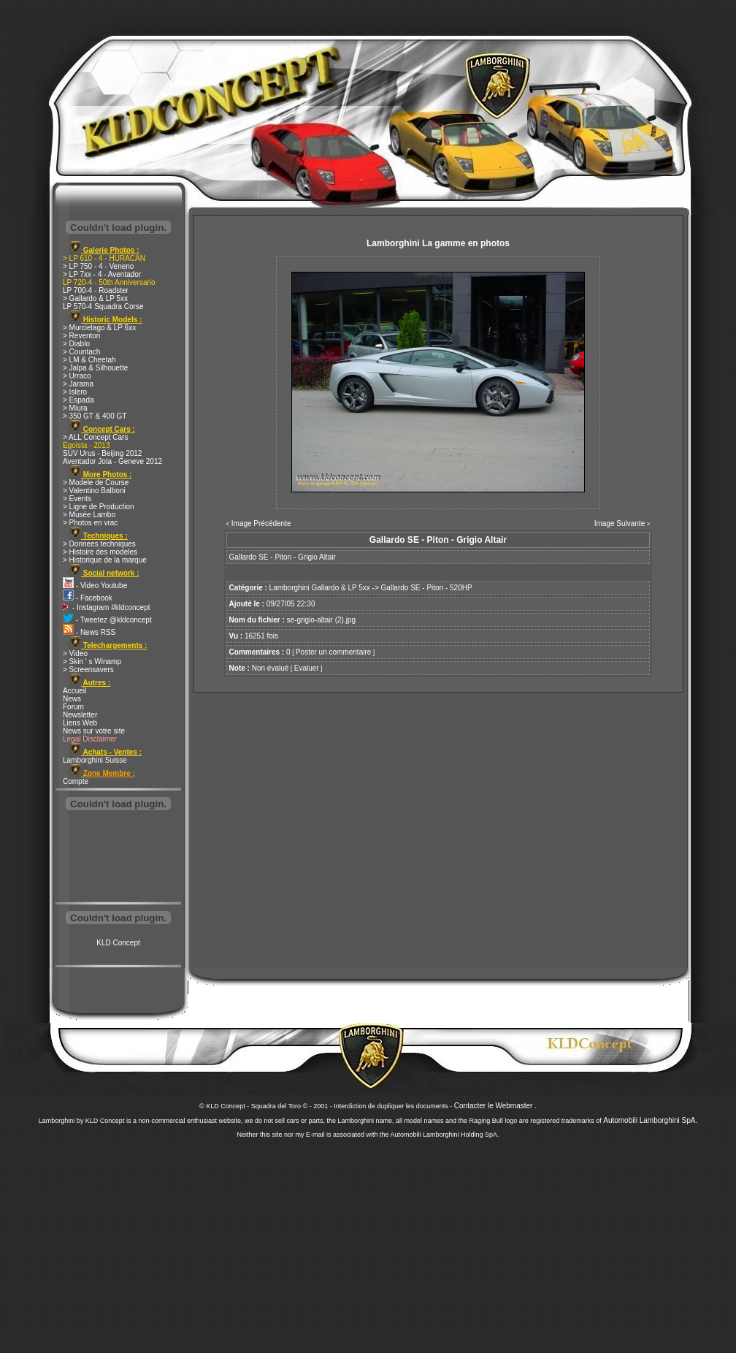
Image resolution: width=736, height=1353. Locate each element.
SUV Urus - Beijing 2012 (102, 453)
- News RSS (89, 632)
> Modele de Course (96, 483)
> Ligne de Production (98, 507)
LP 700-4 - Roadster (96, 290)
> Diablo (76, 344)
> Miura (75, 408)
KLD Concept (117, 943)
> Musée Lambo (89, 515)
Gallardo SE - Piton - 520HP (426, 588)
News (72, 699)
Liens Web (80, 723)
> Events (77, 499)
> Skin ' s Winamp (92, 662)
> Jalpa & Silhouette (95, 368)
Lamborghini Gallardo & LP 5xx (319, 588)
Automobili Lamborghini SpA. (650, 1120)
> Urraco (77, 376)
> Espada (78, 400)
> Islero (75, 392)
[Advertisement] (118, 858)
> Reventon (81, 336)
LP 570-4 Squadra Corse (103, 306)
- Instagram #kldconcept (106, 607)
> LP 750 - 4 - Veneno (98, 266)
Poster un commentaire (333, 652)
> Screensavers (88, 670)
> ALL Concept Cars (95, 437)
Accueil (74, 691)
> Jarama (78, 384)
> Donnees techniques (99, 544)
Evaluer (306, 668)
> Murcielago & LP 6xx (99, 328)
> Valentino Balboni (94, 491)
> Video (75, 653)
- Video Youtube (95, 586)
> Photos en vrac (90, 523)
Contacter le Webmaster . (495, 1106)
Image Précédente (261, 523)
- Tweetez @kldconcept (107, 620)
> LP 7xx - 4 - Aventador (102, 274)
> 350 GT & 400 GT (94, 416)
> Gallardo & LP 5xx (95, 298)
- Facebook (87, 598)
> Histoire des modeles (100, 552)
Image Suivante (619, 523)
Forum (73, 707)
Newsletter (80, 715)
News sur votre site (94, 731)
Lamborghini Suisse (95, 760)
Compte (75, 781)
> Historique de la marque (105, 560)
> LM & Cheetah (89, 360)
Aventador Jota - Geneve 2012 (112, 461)
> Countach (81, 352)
